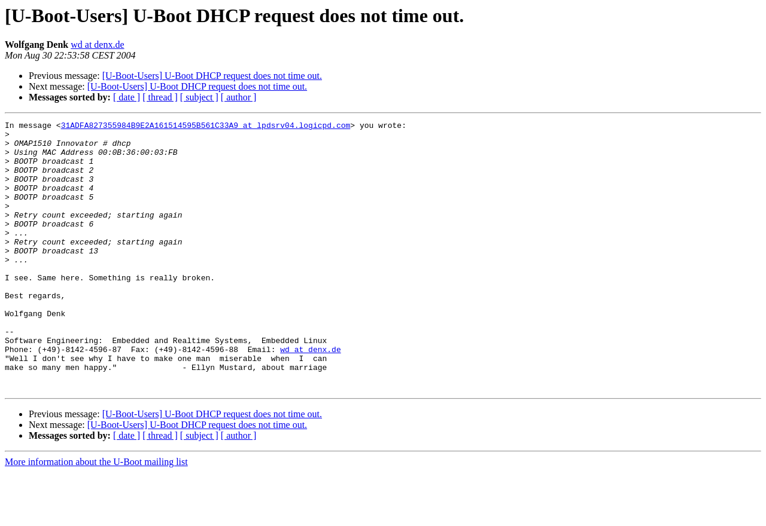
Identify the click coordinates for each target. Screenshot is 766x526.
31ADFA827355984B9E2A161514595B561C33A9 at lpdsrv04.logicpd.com (206, 126)
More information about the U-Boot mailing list (96, 515)
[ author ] (239, 97)
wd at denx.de (97, 44)
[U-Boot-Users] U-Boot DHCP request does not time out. (212, 76)
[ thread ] (160, 97)
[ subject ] (199, 97)
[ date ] (126, 97)
